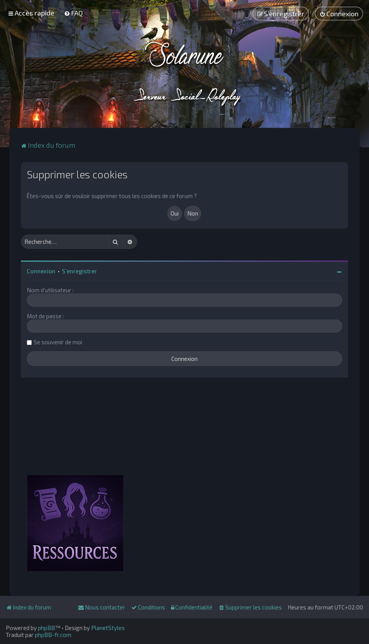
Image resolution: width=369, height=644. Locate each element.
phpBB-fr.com (53, 634)
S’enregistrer (79, 271)
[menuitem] (73, 13)
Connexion (41, 271)
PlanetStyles (108, 627)
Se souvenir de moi (58, 341)
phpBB (46, 627)
